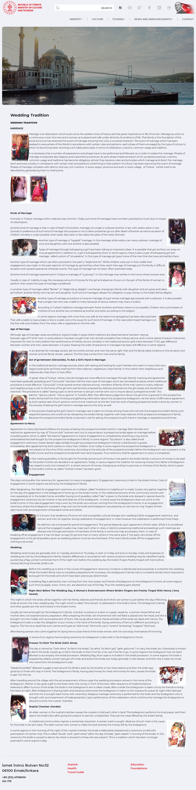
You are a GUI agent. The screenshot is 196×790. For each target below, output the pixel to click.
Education (137, 764)
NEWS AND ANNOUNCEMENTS (152, 19)
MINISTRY (75, 19)
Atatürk (73, 764)
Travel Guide (76, 772)
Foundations (139, 768)
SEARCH (106, 8)
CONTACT (188, 19)
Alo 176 (6, 781)
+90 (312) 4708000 (14, 777)
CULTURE (97, 19)
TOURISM (118, 19)
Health (72, 768)
